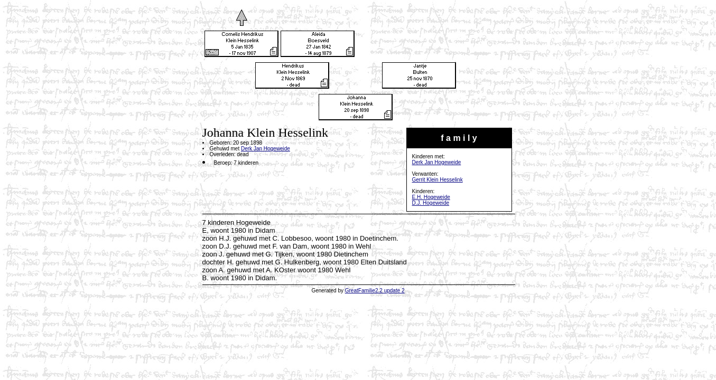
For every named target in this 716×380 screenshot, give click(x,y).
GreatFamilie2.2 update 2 (375, 290)
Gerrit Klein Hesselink (437, 180)
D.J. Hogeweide (431, 203)
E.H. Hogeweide (431, 197)
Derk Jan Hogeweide (436, 162)
